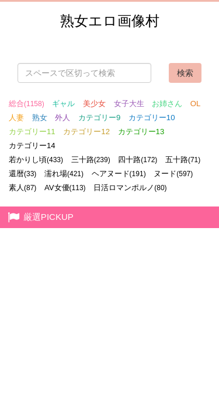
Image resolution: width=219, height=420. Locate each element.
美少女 (94, 103)
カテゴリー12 (86, 131)
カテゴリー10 (151, 117)
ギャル (63, 103)
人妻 (16, 117)
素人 (22, 187)
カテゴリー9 (99, 117)
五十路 (182, 159)
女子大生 (129, 103)
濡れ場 (64, 173)
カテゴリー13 (141, 131)
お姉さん (167, 103)
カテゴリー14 (32, 145)
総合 (26, 103)
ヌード (173, 173)
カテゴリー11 (32, 131)
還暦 (22, 173)
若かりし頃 (36, 159)
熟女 (39, 117)
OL (195, 103)
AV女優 (65, 187)
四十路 (137, 159)
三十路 (90, 159)
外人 (62, 117)
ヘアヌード (119, 173)
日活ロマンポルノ (129, 187)
